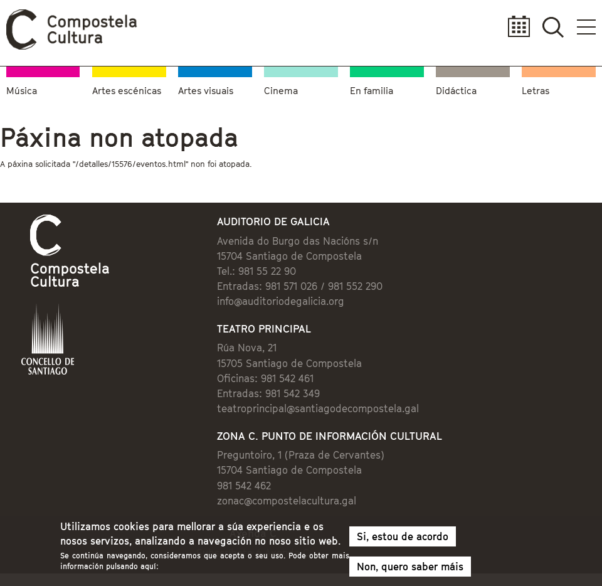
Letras (535, 90)
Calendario (515, 27)
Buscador (553, 27)
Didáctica (456, 90)
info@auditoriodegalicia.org (280, 301)
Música (21, 90)
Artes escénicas (126, 90)
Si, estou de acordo (402, 539)
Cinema (281, 90)
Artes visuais (205, 90)
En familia (371, 90)
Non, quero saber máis (410, 569)
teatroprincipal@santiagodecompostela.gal (318, 408)
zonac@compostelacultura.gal (286, 500)
